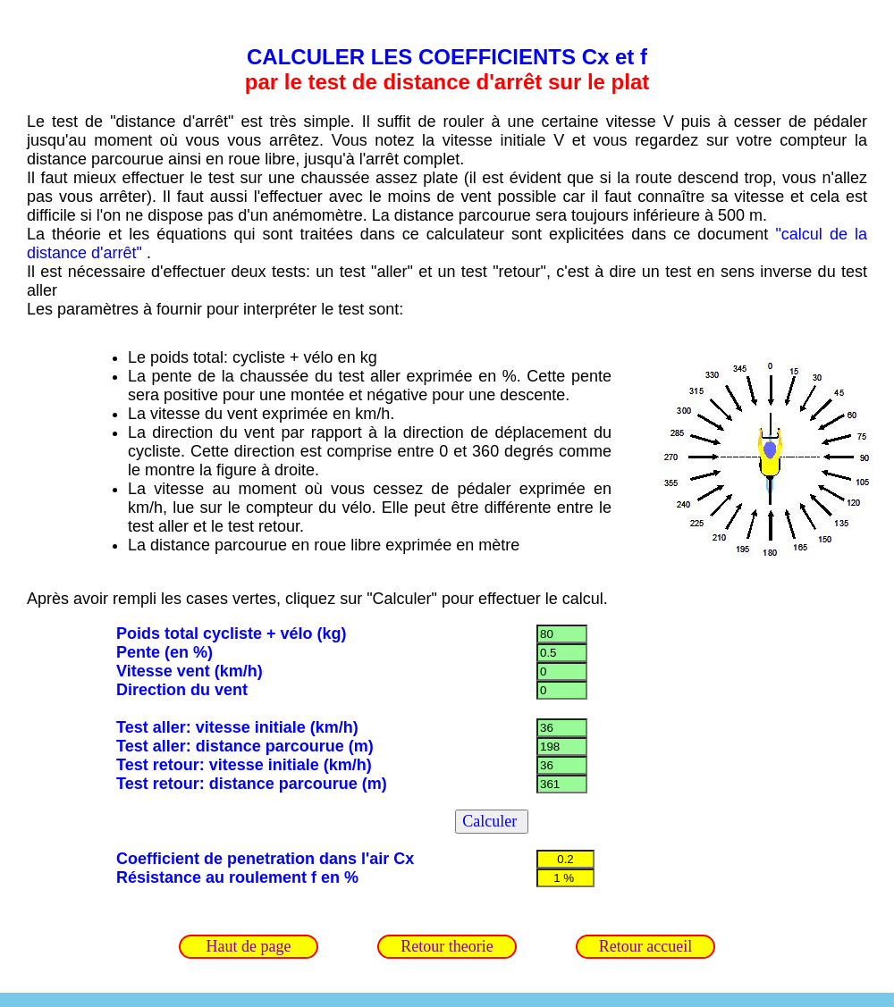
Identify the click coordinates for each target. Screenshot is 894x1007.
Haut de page (249, 946)
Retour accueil (645, 946)
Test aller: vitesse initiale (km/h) (237, 727)
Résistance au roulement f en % (237, 877)
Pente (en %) (164, 652)
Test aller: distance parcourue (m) (245, 746)
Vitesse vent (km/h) (189, 671)
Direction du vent (182, 690)
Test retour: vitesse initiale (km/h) (244, 765)
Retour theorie (447, 946)
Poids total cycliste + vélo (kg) (231, 633)
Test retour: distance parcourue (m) (251, 784)
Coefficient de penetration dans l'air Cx (265, 859)
